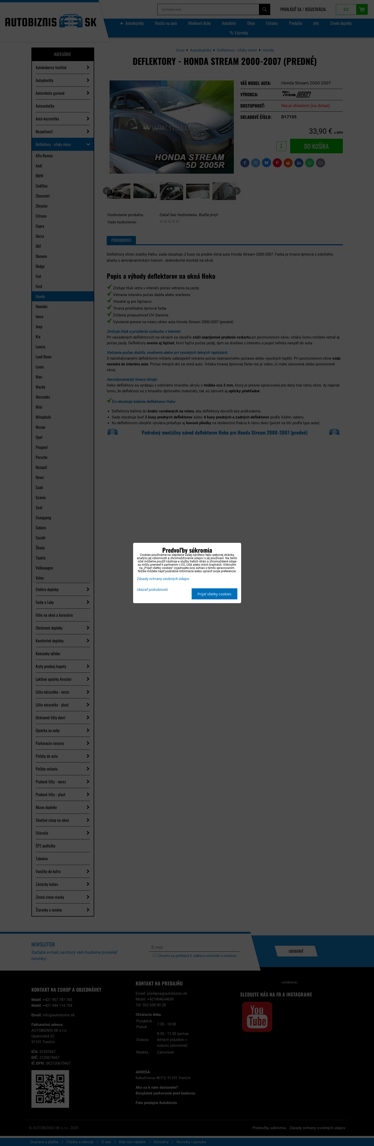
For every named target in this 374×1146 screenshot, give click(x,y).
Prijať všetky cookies (214, 594)
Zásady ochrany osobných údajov (163, 579)
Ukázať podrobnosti (152, 590)
